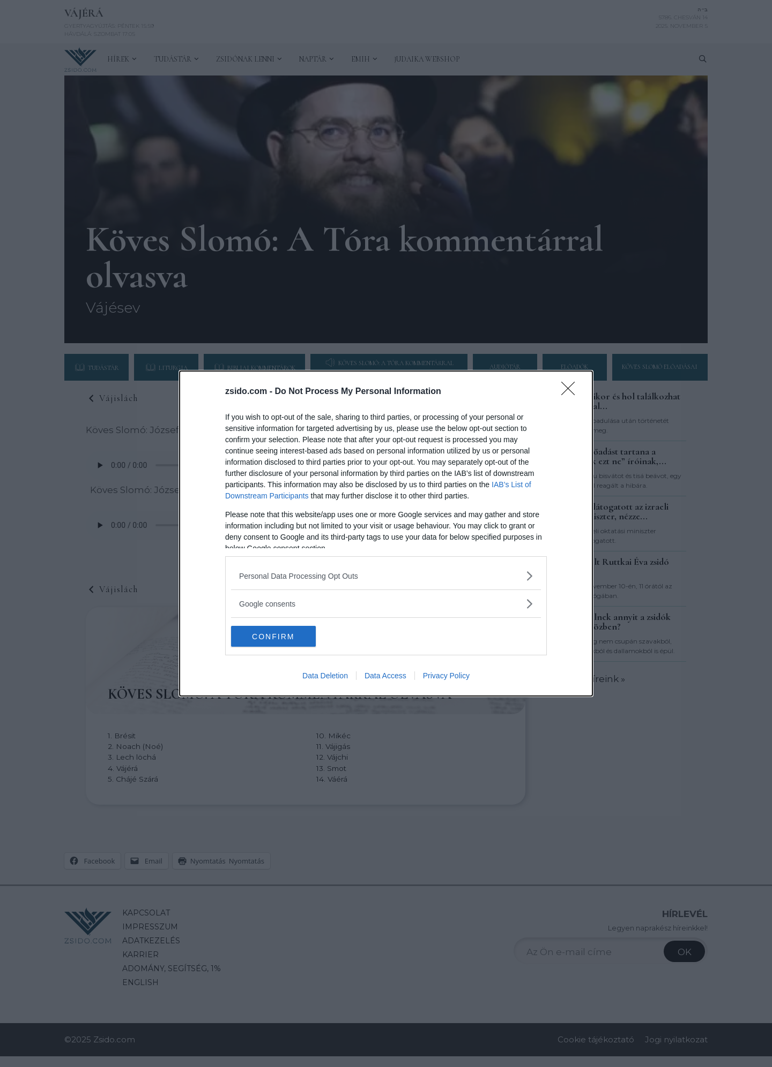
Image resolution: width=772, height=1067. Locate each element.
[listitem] (386, 575)
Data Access (385, 676)
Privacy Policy (446, 676)
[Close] (571, 392)
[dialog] (386, 534)
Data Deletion (325, 676)
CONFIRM (282, 636)
